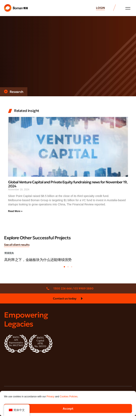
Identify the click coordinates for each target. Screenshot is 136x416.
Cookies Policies (68, 396)
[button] (127, 8)
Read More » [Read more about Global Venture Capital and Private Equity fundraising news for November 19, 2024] (15, 211)
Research (17, 92)
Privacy (50, 396)
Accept (68, 408)
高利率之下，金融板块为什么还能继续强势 (37, 259)
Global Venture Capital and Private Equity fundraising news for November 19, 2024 (67, 184)
